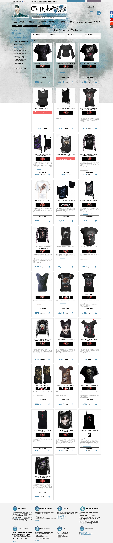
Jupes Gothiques (19, 63)
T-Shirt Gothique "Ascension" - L (89, 63)
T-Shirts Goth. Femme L (56, 25)
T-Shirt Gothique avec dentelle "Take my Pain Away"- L (89, 198)
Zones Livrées (61, 506)
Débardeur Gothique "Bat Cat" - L (66, 241)
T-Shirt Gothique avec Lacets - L (66, 63)
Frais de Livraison (61, 505)
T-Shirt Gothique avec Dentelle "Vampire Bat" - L (89, 289)
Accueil (14, 22)
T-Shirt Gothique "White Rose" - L (42, 197)
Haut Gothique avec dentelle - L (66, 106)
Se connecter (92, 6)
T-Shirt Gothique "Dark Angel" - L (89, 377)
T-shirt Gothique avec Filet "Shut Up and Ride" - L (65, 152)
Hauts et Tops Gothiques (21, 57)
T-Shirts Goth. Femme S (20, 44)
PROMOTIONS (88, 22)
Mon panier (92, 11)
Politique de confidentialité (85, 522)
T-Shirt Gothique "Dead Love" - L (66, 332)
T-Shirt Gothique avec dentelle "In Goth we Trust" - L (89, 152)
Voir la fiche (42, 77)
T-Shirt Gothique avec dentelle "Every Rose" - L (43, 467)
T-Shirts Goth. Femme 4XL (20, 53)
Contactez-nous (97, 22)
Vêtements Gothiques (31, 22)
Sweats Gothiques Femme (21, 59)
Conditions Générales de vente (86, 521)
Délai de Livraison (61, 503)
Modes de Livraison (62, 504)
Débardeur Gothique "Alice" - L (89, 420)
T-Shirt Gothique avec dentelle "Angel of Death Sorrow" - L (43, 333)
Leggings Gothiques (20, 60)
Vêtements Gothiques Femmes (29, 25)
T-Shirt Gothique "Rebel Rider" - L (65, 288)
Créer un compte (91, 7)
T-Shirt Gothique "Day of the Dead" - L (89, 333)
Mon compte (92, 5)
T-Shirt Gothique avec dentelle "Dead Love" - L (66, 421)
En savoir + (37, 508)
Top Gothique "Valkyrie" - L (42, 377)
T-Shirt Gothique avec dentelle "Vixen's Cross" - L (43, 242)
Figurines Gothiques (63, 22)
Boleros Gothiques (19, 65)
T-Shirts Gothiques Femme (43, 25)
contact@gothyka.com (18, 506)
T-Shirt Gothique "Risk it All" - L (66, 377)
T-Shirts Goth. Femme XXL (20, 50)
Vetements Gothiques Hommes (20, 69)
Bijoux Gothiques (22, 22)
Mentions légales (83, 520)
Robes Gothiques (19, 62)
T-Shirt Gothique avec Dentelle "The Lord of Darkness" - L (89, 107)
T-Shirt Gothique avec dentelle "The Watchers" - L (43, 152)
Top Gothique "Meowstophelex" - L (66, 198)
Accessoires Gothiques (42, 22)
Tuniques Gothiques (19, 56)
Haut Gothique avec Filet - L (42, 106)
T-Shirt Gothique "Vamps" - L (89, 241)
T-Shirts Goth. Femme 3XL (20, 52)
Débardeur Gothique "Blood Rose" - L (42, 421)
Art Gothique (71, 22)
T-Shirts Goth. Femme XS (20, 42)
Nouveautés (79, 22)
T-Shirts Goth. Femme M (20, 46)
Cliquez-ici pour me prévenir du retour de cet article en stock (42, 110)
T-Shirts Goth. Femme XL (20, 49)
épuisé (42, 104)
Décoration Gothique (52, 22)
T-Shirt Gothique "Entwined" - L (42, 63)
